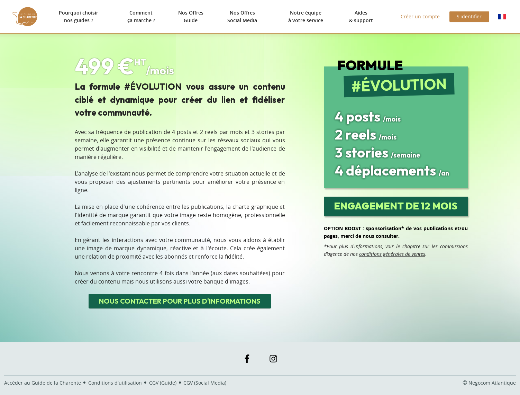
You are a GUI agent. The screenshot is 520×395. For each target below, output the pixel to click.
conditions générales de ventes (392, 254)
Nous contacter (180, 301)
